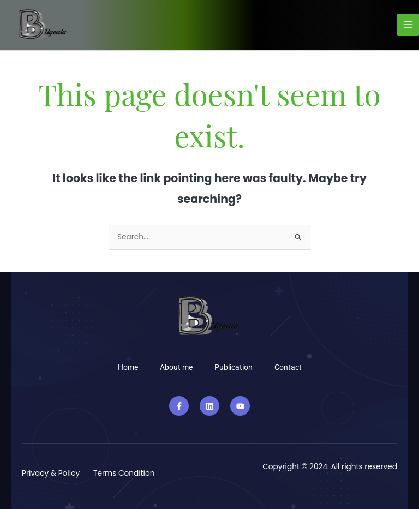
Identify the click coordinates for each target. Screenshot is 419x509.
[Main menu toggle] (408, 25)
